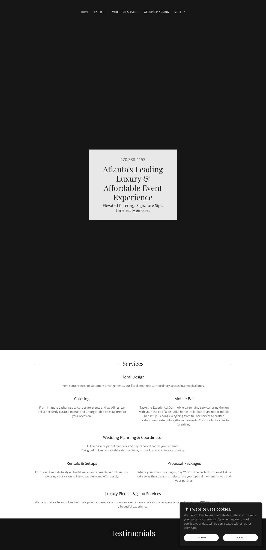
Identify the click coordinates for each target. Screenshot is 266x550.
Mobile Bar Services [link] (125, 12)
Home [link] (85, 12)
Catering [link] (100, 12)
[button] (179, 12)
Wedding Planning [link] (156, 12)
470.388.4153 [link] (132, 159)
